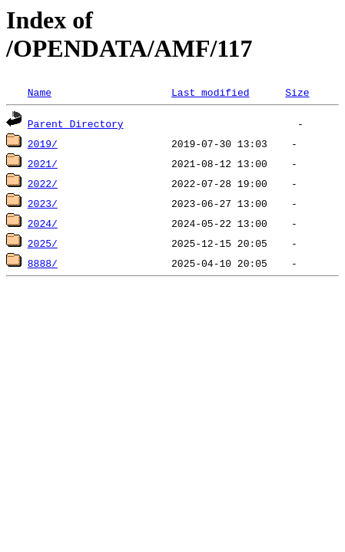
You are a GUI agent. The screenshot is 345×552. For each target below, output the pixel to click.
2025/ (43, 243)
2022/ (43, 183)
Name (39, 92)
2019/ (43, 143)
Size (297, 92)
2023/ (43, 203)
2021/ (43, 163)
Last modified (210, 92)
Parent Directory (76, 123)
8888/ (43, 263)
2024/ (43, 223)
